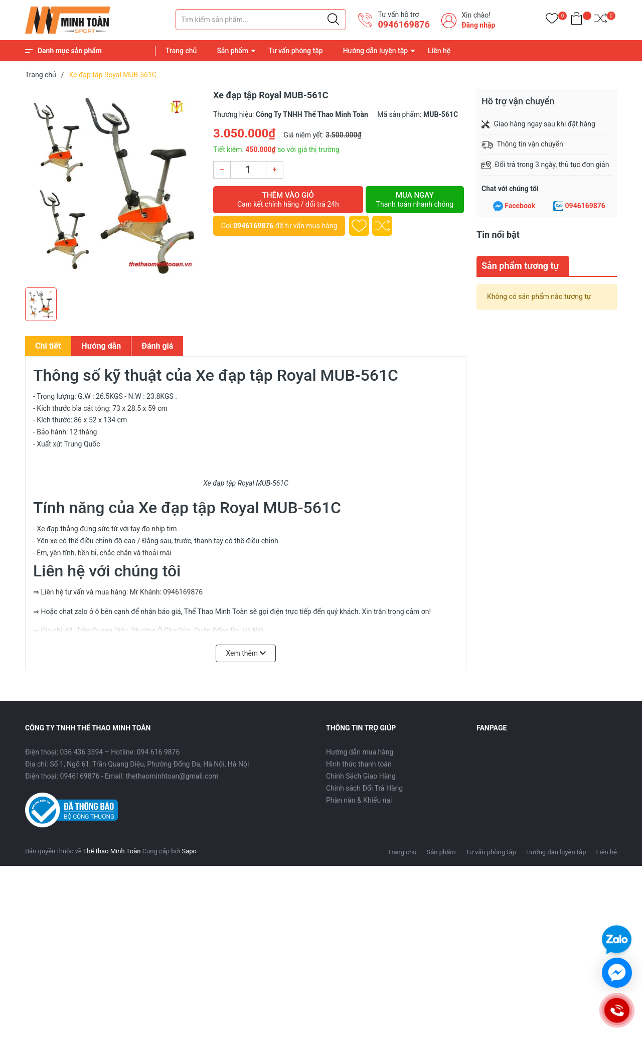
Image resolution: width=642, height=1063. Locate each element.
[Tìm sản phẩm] (261, 20)
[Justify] (333, 20)
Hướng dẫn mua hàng (359, 752)
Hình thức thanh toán (359, 764)
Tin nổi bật (498, 234)
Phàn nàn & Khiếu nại (359, 800)
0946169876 (403, 24)
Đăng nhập (478, 25)
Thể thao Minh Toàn (112, 851)
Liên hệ (439, 51)
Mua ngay (414, 200)
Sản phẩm (232, 51)
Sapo (189, 851)
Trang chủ (181, 51)
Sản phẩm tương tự (520, 265)
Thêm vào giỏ (288, 200)
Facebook (520, 206)
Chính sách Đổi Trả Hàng (364, 788)
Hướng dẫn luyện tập (375, 51)
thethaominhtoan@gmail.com (172, 776)
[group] (114, 185)
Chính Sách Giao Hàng (361, 776)
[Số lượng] (248, 170)
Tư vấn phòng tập (295, 51)
